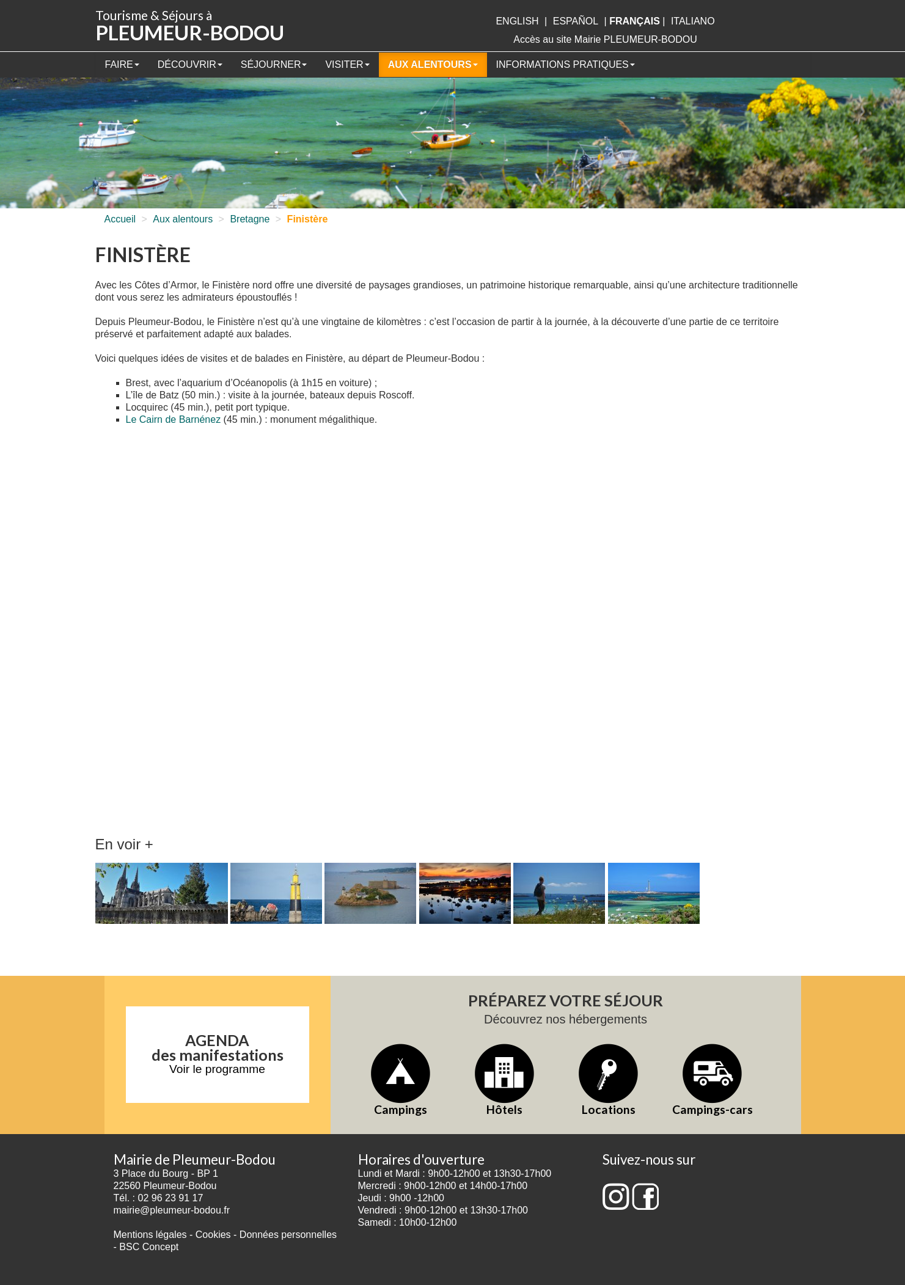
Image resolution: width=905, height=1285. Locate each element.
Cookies (213, 1234)
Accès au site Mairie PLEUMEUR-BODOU (605, 39)
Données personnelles (288, 1234)
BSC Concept (148, 1247)
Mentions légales (150, 1234)
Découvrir (190, 64)
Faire (122, 64)
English (517, 21)
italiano (693, 21)
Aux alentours (433, 64)
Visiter (347, 64)
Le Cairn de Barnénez (173, 419)
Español (575, 21)
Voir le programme (217, 1069)
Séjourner (274, 64)
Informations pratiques (565, 64)
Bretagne (249, 219)
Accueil (120, 219)
